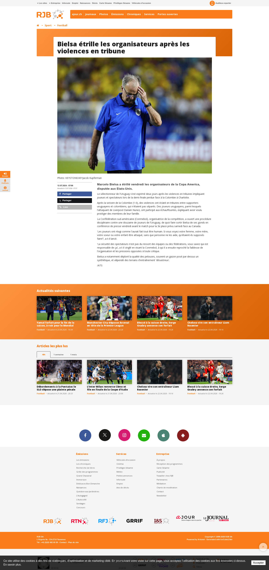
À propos (161, 460)
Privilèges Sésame (122, 3)
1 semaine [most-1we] (58, 354)
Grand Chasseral (83, 476)
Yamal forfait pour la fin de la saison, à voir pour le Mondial (55, 324)
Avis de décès (122, 487)
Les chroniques (83, 464)
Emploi (75, 3)
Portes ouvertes (168, 14)
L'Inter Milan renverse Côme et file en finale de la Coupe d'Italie (107, 388)
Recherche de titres (85, 468)
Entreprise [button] (54, 3)
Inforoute (66, 3)
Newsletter (162, 495)
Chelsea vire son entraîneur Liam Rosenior (208, 324)
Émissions (117, 14)
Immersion (81, 480)
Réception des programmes (169, 464)
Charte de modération (167, 487)
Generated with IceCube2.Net (219, 539)
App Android (183, 435)
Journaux (90, 14)
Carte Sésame (105, 3)
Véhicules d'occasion (141, 3)
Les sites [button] (42, 3)
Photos (103, 14)
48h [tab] (43, 354)
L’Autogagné (81, 495)
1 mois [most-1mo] (73, 354)
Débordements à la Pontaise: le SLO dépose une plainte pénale (56, 388)
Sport (48, 25)
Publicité (161, 472)
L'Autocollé (81, 499)
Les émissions (82, 460)
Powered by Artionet (196, 539)
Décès (95, 3)
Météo (119, 472)
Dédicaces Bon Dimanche (88, 483)
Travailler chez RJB (165, 476)
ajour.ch (77, 14)
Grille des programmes (87, 472)
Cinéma (120, 464)
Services (149, 14)
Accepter (258, 562)
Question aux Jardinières (87, 491)
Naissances (85, 3)
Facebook (85, 435)
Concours (80, 507)
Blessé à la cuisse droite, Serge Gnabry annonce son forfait (156, 324)
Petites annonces (124, 476)
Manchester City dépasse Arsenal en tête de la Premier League (108, 324)
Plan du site (73, 542)
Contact (160, 491)
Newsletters (144, 435)
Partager (65, 194)
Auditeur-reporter (220, 3)
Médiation (161, 483)
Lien (63, 207)
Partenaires (162, 480)
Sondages (80, 503)
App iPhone (163, 435)
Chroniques (134, 14)
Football (62, 25)
